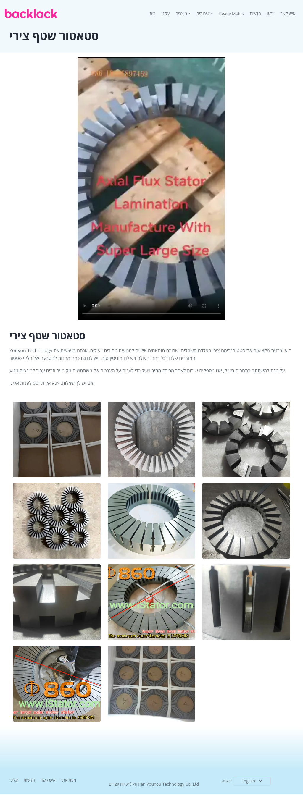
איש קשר (288, 13)
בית (154, 13)
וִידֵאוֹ (271, 13)
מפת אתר (68, 780)
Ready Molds (231, 13)
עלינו (165, 13)
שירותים (203, 13)
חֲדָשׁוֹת (255, 13)
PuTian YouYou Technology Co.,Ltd (165, 784)
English (252, 781)
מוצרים (181, 13)
